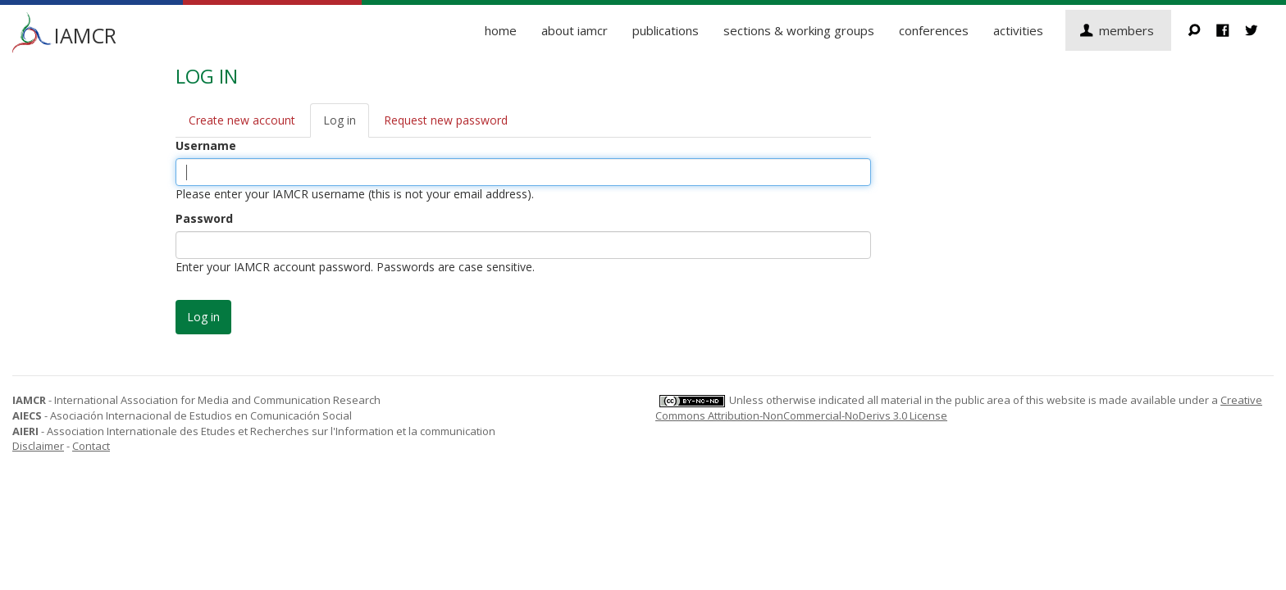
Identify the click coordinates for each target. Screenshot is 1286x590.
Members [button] (1126, 30)
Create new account (242, 120)
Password (204, 218)
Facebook (1230, 30)
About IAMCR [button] (574, 30)
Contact (91, 445)
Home (501, 30)
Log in (339, 120)
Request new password (446, 120)
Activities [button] (1018, 30)
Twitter (1259, 30)
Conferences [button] (934, 30)
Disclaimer (38, 445)
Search (1202, 30)
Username (206, 145)
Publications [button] (665, 30)
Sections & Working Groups (798, 30)
